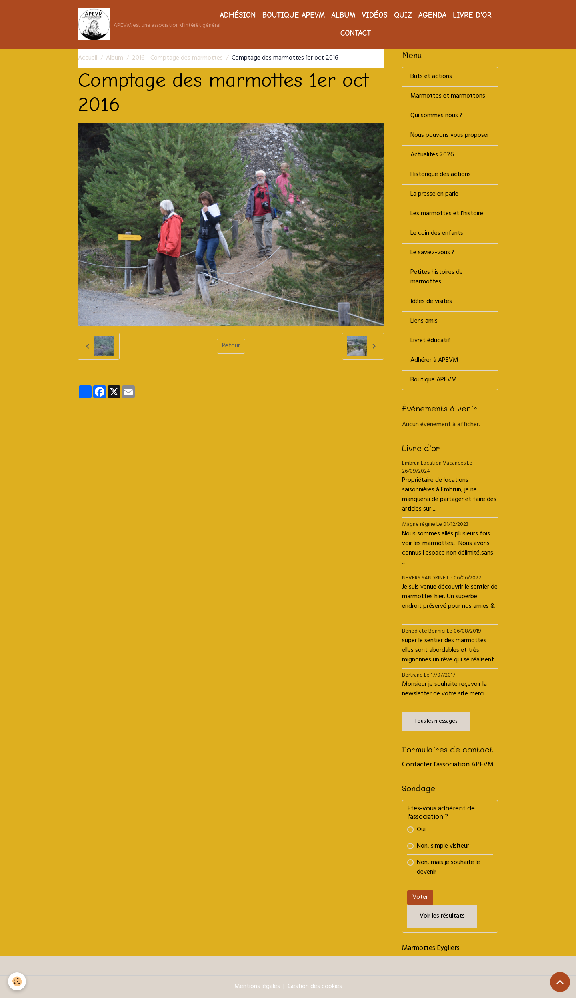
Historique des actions (440, 175)
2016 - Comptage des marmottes (177, 58)
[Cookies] (17, 981)
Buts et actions (431, 77)
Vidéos (375, 15)
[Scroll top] (560, 982)
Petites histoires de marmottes (436, 277)
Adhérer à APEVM (434, 361)
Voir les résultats (442, 916)
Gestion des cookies (315, 987)
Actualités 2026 (432, 155)
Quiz (403, 15)
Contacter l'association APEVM (448, 765)
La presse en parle (434, 194)
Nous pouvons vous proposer (449, 136)
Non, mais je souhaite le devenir (448, 867)
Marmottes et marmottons (447, 96)
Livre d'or (472, 15)
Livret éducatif (430, 341)
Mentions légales (257, 987)
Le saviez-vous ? (432, 253)
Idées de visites (431, 302)
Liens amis (424, 321)
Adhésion (238, 15)
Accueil (87, 58)
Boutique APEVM (293, 15)
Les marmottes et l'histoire (446, 214)
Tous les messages (435, 721)
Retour (231, 346)
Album (343, 15)
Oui (421, 830)
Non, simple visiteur (443, 846)
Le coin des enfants (436, 234)
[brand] (142, 24)
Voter (420, 898)
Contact (355, 33)
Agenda (432, 15)
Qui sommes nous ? (436, 116)
